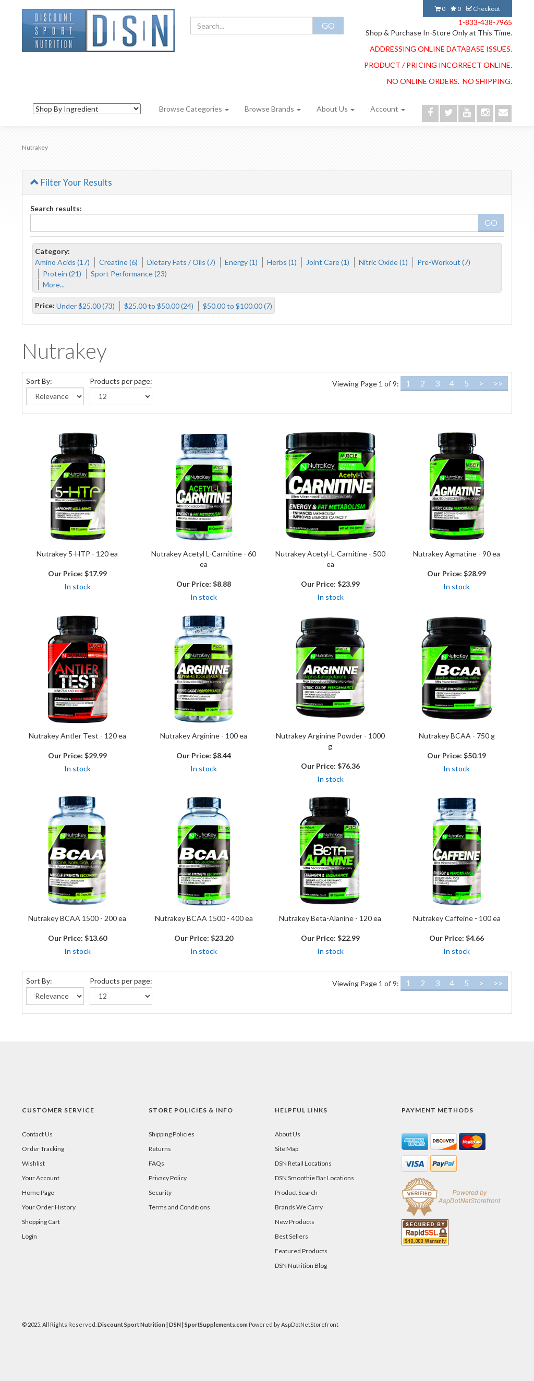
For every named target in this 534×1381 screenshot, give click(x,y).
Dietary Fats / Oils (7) (181, 262)
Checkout (483, 9)
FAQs (156, 1163)
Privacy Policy (168, 1178)
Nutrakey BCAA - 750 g (457, 735)
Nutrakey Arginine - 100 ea (203, 735)
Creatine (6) (118, 262)
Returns (160, 1149)
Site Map (286, 1149)
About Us (336, 108)
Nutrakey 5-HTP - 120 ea (77, 553)
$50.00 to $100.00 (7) (237, 305)
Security (160, 1192)
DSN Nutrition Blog (301, 1265)
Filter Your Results (71, 182)
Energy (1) (241, 262)
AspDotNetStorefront (309, 1324)
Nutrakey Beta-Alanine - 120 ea (330, 918)
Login (29, 1236)
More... (54, 284)
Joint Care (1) (327, 262)
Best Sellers (291, 1236)
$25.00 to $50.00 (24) (158, 305)
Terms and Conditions (179, 1207)
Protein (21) (62, 273)
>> (498, 383)
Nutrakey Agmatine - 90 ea (456, 553)
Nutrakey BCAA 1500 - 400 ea (204, 918)
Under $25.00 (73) (85, 305)
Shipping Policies (172, 1134)
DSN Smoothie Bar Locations (314, 1178)
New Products (294, 1222)
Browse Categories (194, 108)
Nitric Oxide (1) (383, 262)
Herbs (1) (282, 262)
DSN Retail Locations (303, 1163)
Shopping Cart (41, 1222)
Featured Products (301, 1251)
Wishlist (33, 1163)
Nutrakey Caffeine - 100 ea (457, 918)
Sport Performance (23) (129, 273)
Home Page (38, 1192)
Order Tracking (43, 1149)
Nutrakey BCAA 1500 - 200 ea (77, 918)
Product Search (296, 1192)
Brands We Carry (299, 1207)
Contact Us (37, 1134)
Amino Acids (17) (62, 262)
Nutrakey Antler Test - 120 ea (77, 735)
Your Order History (49, 1207)
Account (387, 108)
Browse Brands (273, 108)
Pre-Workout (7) (443, 262)
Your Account (40, 1178)
